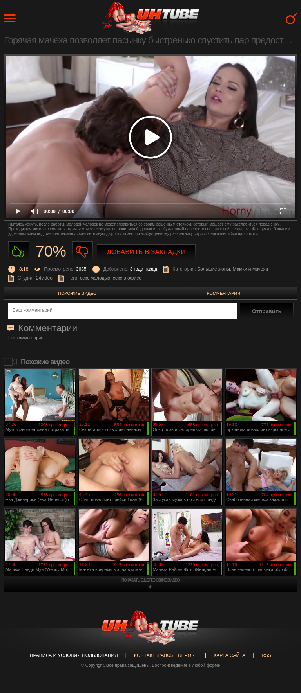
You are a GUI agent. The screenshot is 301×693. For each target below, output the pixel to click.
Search (291, 18)
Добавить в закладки (146, 252)
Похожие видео (77, 293)
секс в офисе (127, 278)
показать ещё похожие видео (150, 580)
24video (44, 278)
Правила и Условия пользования (74, 655)
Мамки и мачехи (250, 269)
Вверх (283, 652)
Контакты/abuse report (166, 655)
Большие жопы (213, 269)
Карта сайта (229, 655)
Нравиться (18, 251)
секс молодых (95, 278)
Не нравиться (82, 251)
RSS (266, 655)
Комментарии (223, 293)
